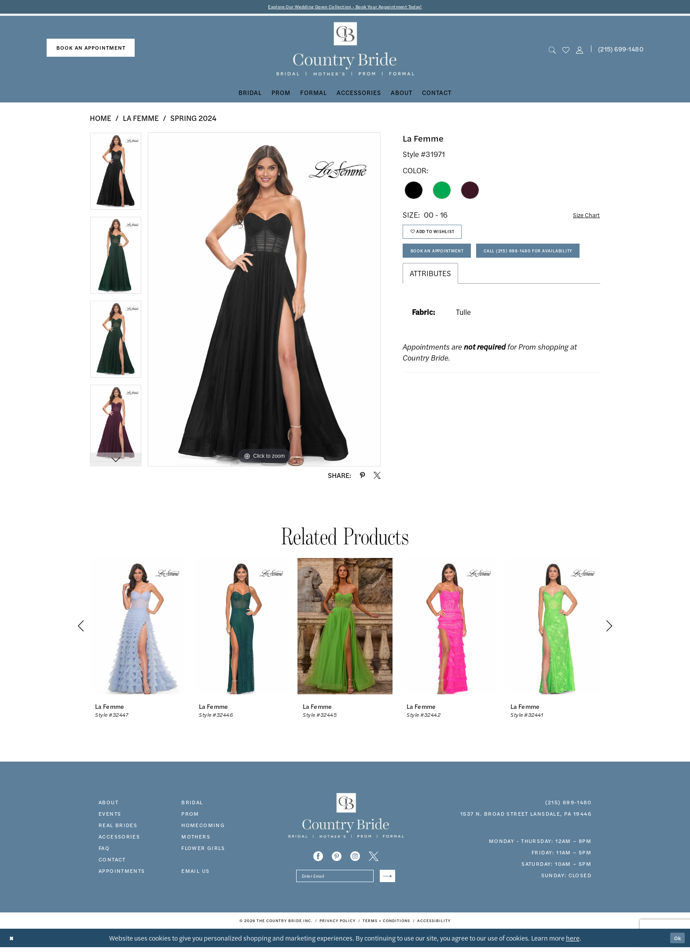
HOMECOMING (203, 827)
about (108, 804)
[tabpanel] (116, 176)
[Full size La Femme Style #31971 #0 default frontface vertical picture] (264, 301)
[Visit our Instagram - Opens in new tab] (355, 858)
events (110, 815)
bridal (192, 804)
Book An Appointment (446, 262)
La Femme (141, 119)
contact (112, 861)
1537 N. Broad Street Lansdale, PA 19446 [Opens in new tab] (525, 815)
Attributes (430, 310)
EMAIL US (195, 872)
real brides (118, 827)
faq (104, 850)
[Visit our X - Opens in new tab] (373, 858)
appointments (122, 872)
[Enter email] (345, 879)
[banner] (345, 51)
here (573, 942)
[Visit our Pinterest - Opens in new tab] (336, 858)
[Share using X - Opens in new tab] (377, 477)
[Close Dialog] (13, 943)
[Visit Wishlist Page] (566, 50)
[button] (580, 50)
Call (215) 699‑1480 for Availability (468, 286)
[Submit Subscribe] (386, 879)
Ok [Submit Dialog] (676, 942)
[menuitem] (91, 49)
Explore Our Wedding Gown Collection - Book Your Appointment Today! (345, 7)
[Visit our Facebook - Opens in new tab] (318, 858)
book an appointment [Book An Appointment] (90, 49)
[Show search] (552, 50)
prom (190, 815)
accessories (119, 838)
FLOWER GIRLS (203, 850)
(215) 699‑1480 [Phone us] (620, 50)
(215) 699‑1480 (568, 804)
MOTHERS (195, 838)
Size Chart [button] (583, 217)
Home (100, 119)
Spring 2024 (193, 119)
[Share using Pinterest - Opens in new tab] (362, 477)
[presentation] (137, 628)
